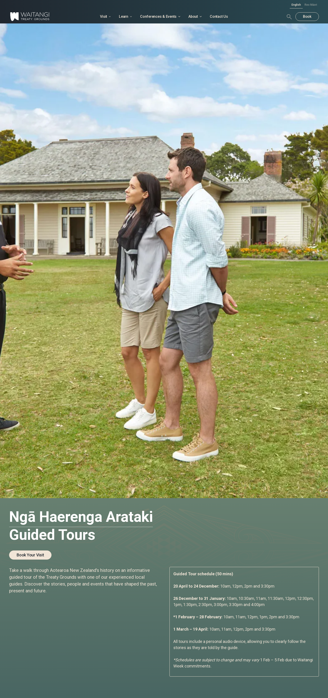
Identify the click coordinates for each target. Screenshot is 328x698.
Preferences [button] (184, 684)
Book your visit (30, 555)
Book (307, 16)
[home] (41, 16)
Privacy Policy (111, 690)
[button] (273, 684)
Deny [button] (214, 684)
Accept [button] (249, 684)
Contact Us (219, 16)
